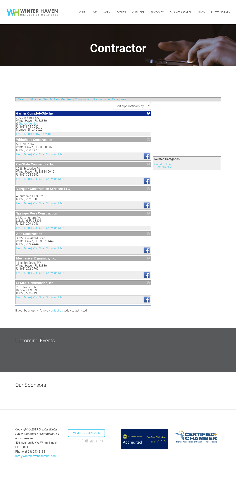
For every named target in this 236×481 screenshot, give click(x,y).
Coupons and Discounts (90, 99)
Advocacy (157, 12)
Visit (82, 12)
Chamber (138, 12)
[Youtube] (91, 441)
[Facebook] (82, 441)
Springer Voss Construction (36, 213)
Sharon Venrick (27, 123)
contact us (56, 310)
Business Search (181, 12)
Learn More (23, 134)
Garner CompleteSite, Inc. (35, 113)
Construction (162, 164)
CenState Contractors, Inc (35, 164)
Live (94, 12)
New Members (63, 99)
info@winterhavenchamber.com (36, 456)
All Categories (117, 99)
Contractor (165, 167)
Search (22, 99)
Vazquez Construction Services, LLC (43, 189)
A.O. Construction (29, 234)
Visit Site (38, 154)
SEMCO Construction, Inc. (35, 283)
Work (106, 12)
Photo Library (220, 12)
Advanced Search (40, 99)
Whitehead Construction (34, 140)
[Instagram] (86, 441)
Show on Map (42, 134)
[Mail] (101, 441)
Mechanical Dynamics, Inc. (36, 258)
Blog (201, 12)
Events (121, 12)
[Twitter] (96, 441)
